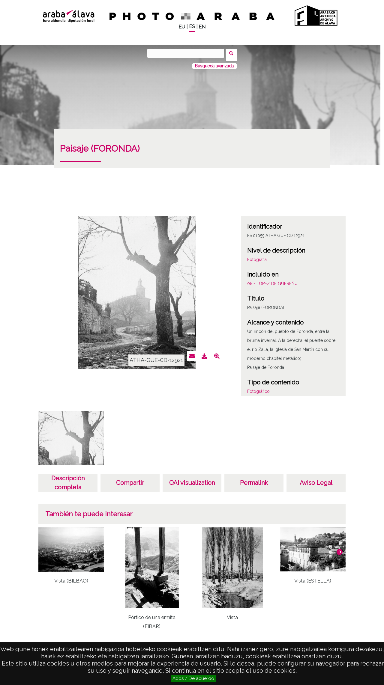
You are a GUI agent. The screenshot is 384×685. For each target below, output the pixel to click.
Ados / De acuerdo (193, 678)
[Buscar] (187, 53)
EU (181, 27)
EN (202, 27)
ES (192, 26)
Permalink (254, 479)
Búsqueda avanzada (214, 62)
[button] (340, 549)
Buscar (233, 53)
